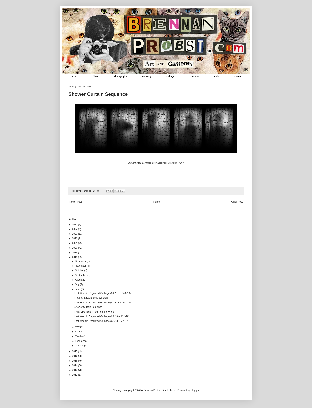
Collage (170, 76)
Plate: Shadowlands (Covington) (91, 297)
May (77, 327)
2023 (75, 233)
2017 (75, 351)
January (79, 345)
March (78, 336)
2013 (75, 370)
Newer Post (75, 201)
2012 (75, 374)
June (78, 289)
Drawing (146, 76)
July (77, 284)
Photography (120, 76)
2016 (75, 356)
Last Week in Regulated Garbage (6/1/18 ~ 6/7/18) (101, 321)
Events (237, 76)
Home (156, 201)
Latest (74, 76)
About (96, 76)
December (81, 261)
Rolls (216, 76)
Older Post (237, 201)
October (79, 270)
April (77, 331)
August (79, 279)
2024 (75, 229)
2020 (75, 247)
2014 (75, 365)
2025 (75, 224)
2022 (75, 238)
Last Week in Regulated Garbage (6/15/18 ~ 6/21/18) (102, 302)
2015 (75, 360)
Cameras (194, 76)
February (80, 341)
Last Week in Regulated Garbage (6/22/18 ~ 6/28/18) (102, 293)
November (81, 266)
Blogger (195, 390)
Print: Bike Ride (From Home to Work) (94, 311)
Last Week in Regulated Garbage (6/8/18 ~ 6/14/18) (101, 316)
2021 (75, 243)
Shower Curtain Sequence (88, 307)
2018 (75, 257)
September (81, 275)
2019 (75, 252)
